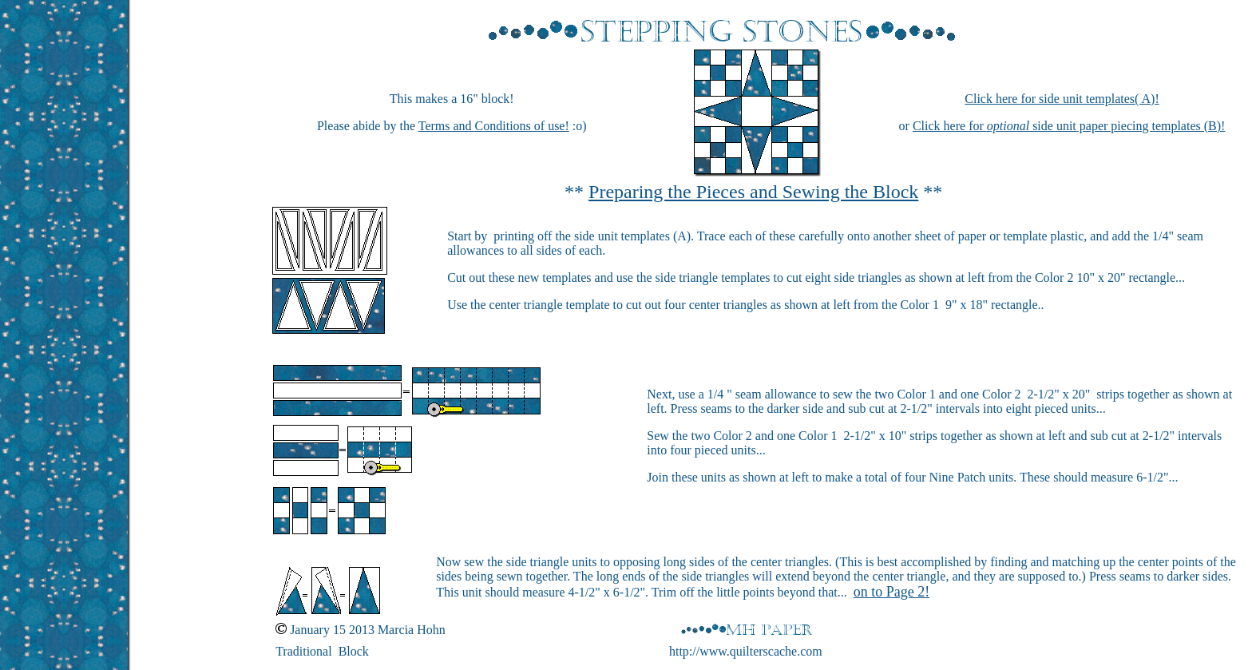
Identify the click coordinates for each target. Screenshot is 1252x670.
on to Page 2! (891, 592)
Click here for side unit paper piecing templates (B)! (1069, 126)
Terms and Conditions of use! (493, 126)
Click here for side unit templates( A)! (1062, 98)
